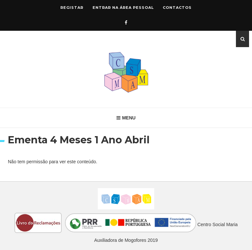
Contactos (177, 7)
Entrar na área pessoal (123, 7)
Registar (71, 7)
